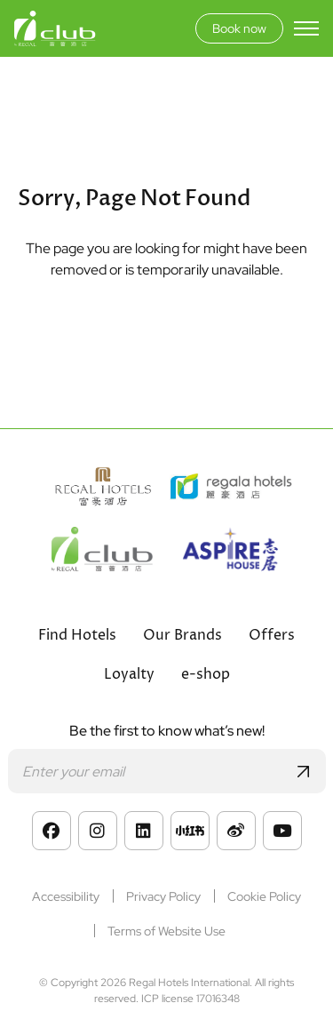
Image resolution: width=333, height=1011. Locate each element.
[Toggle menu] (306, 28)
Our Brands (182, 635)
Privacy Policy (163, 896)
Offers (272, 635)
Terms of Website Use (166, 931)
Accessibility (65, 896)
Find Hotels (77, 635)
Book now (239, 28)
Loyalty (129, 674)
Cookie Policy (264, 896)
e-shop (205, 674)
